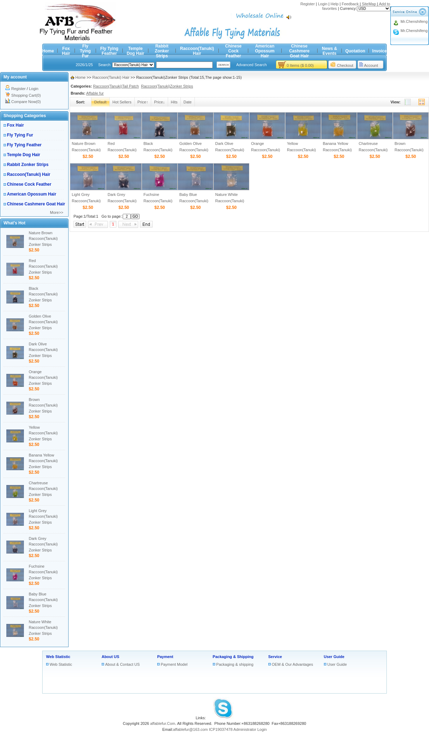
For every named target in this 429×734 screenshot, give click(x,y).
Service (275, 657)
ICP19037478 (220, 729)
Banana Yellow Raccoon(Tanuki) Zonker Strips (43, 461)
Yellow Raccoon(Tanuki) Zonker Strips (43, 433)
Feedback (350, 4)
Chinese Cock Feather (233, 51)
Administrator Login (250, 729)
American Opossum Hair (264, 51)
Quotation (355, 51)
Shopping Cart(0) (26, 95)
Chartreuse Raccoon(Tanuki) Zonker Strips (43, 489)
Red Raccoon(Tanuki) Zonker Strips (43, 266)
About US (110, 657)
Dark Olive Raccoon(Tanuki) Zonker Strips (43, 350)
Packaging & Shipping (233, 657)
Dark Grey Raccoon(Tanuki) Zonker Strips (43, 544)
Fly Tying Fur (85, 51)
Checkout (345, 65)
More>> (56, 212)
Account (371, 65)
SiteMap (369, 4)
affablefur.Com (162, 723)
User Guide (334, 657)
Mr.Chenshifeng (414, 21)
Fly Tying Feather (109, 51)
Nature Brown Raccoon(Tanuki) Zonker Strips (43, 239)
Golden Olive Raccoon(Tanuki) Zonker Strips (43, 322)
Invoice (379, 51)
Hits (174, 102)
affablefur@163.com (190, 729)
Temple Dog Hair (135, 51)
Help (335, 4)
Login (322, 4)
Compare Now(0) (26, 102)
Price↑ (142, 102)
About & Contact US (122, 664)
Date (188, 102)
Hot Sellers (122, 102)
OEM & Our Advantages (292, 664)
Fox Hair (66, 51)
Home (48, 51)
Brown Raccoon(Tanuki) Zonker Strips (43, 405)
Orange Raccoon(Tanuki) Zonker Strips (43, 377)
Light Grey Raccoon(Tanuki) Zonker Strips (43, 516)
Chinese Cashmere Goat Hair (299, 51)
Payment (165, 657)
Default (100, 102)
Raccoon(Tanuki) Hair (197, 51)
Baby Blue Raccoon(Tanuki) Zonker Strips (43, 600)
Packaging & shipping (235, 664)
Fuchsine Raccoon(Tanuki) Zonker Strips (43, 572)
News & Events (329, 51)
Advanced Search (251, 65)
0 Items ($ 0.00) (300, 65)
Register (307, 4)
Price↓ (159, 102)
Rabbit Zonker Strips (162, 51)
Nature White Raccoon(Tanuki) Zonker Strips (43, 628)
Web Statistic (58, 657)
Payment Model (174, 664)
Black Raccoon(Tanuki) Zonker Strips (43, 294)
